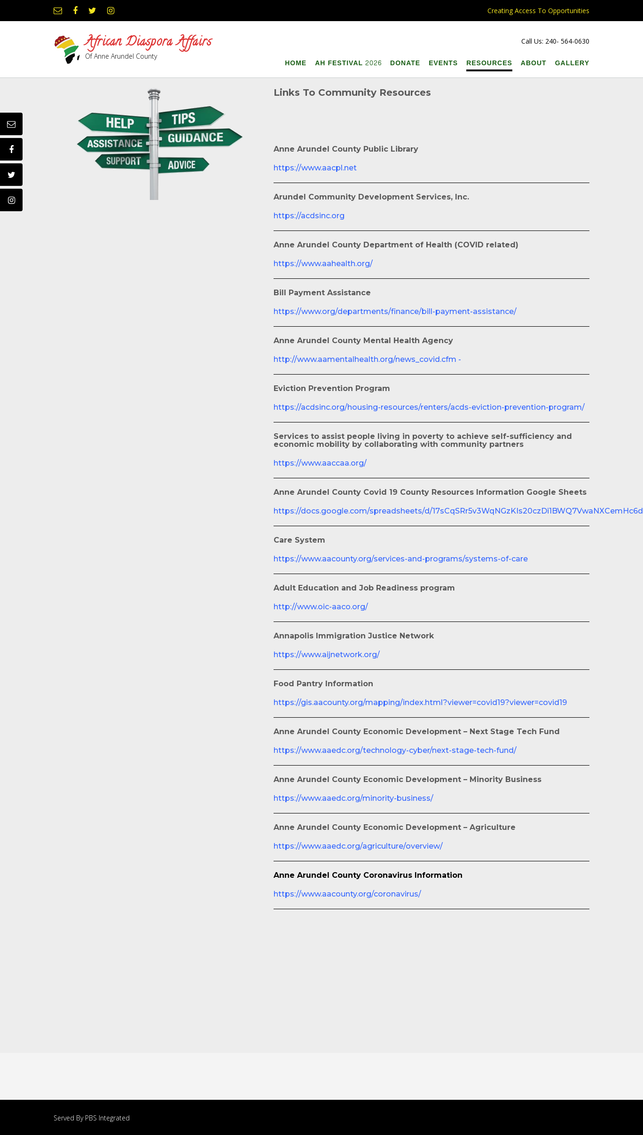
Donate (405, 63)
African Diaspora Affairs (148, 43)
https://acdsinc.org (309, 215)
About (534, 63)
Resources (489, 63)
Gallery (572, 63)
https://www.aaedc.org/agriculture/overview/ (358, 846)
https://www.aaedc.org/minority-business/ (353, 798)
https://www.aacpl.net (315, 167)
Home (295, 63)
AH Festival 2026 (348, 63)
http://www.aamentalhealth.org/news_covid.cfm (365, 359)
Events (443, 63)
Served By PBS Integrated (92, 1117)
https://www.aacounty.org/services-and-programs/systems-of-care (401, 558)
